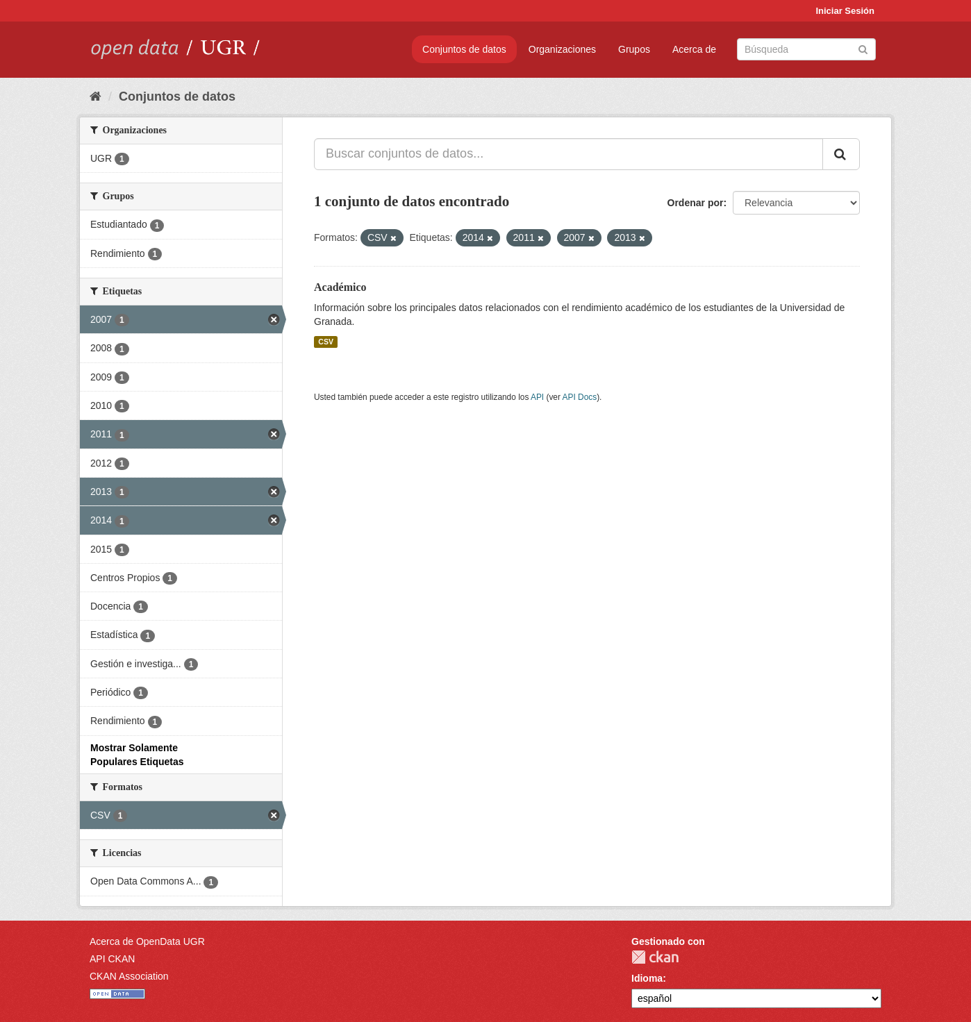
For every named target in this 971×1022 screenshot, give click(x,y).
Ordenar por (695, 202)
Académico (340, 287)
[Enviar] (863, 48)
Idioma (647, 978)
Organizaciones (562, 49)
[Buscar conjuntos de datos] (806, 49)
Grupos (634, 49)
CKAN (655, 957)
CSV (325, 341)
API (537, 397)
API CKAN (112, 958)
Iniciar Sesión (844, 11)
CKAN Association (129, 976)
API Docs (580, 397)
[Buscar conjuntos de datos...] (568, 154)
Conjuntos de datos (464, 49)
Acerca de (694, 49)
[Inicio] (95, 96)
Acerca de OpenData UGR (147, 941)
